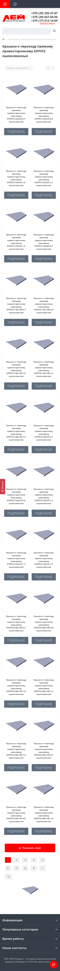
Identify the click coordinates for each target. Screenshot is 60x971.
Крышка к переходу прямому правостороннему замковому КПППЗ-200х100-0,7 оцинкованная (16, 623)
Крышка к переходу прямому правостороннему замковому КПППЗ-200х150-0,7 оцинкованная (44, 750)
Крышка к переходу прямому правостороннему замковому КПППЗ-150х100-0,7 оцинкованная (16, 305)
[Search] (54, 31)
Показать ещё (30, 848)
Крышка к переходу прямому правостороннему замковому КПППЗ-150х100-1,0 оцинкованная (16, 368)
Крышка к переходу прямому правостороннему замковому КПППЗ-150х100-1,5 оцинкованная (16, 432)
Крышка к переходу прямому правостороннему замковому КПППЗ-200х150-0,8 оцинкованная (16, 814)
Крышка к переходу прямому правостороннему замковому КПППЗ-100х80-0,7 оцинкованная (44, 241)
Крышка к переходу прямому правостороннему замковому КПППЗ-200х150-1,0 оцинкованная (44, 814)
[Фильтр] (2, 486)
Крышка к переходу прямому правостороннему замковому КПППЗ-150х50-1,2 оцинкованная (16, 559)
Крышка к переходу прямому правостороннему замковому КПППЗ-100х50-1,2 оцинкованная (44, 178)
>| (8, 876)
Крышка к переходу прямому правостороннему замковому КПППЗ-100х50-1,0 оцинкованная (16, 178)
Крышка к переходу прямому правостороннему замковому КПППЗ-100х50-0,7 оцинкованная (16, 114)
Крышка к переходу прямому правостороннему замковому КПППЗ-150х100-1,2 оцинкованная (44, 368)
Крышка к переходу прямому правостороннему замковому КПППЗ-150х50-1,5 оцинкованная (44, 559)
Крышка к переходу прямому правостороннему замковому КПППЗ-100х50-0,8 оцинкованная (44, 114)
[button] (44, 13)
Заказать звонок (47, 23)
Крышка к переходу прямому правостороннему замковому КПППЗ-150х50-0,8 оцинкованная (16, 496)
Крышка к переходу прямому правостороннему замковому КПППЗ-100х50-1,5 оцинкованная (16, 241)
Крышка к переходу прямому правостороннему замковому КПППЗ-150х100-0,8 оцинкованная (44, 305)
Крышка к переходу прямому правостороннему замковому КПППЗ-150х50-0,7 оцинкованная (44, 432)
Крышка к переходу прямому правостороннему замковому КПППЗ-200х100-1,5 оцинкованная (16, 750)
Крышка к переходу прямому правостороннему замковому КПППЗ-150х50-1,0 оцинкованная (44, 496)
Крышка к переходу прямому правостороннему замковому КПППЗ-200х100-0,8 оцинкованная (44, 623)
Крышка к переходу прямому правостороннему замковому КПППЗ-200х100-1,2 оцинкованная (44, 687)
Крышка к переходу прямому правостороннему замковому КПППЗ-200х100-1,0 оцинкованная (16, 687)
